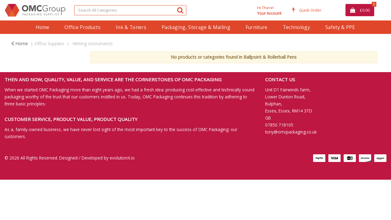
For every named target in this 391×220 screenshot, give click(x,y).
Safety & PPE (340, 27)
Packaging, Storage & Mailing (196, 27)
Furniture (257, 27)
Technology (296, 27)
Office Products (82, 27)
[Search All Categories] (130, 10)
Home (42, 27)
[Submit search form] (180, 10)
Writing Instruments (93, 43)
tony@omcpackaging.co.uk (291, 132)
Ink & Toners (131, 27)
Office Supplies (49, 43)
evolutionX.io (122, 158)
